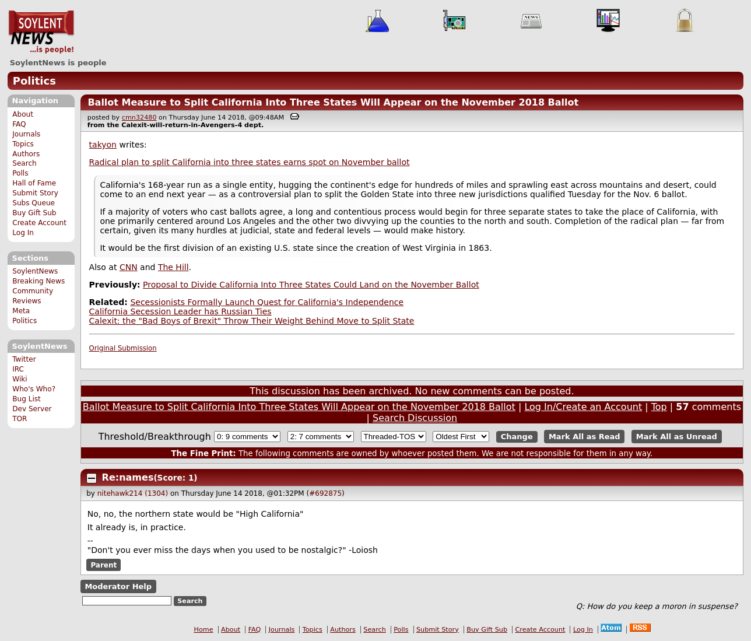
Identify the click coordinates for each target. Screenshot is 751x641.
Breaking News (38, 281)
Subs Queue (33, 203)
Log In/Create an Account (583, 406)
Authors (26, 154)
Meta (21, 311)
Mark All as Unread (676, 436)
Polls (20, 173)
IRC (18, 369)
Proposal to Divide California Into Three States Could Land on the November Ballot (311, 284)
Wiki (19, 379)
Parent (103, 565)
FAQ (19, 124)
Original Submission (123, 348)
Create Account (39, 223)
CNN (129, 267)
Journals (26, 134)
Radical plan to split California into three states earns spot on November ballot (249, 162)
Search (24, 163)
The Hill (173, 267)
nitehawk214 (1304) (132, 493)
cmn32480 (139, 117)
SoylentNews (41, 32)
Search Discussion (415, 417)
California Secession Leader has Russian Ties (180, 311)
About (22, 114)
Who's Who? (33, 389)
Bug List (26, 399)
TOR (19, 419)
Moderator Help (118, 586)
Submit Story (35, 193)
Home (203, 629)
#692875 (325, 493)
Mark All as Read (584, 436)
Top (659, 406)
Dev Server (31, 409)
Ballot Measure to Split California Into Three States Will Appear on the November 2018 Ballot (332, 102)
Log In (23, 233)
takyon (103, 144)
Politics (34, 81)
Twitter (24, 359)
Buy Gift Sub (34, 213)
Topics (23, 144)
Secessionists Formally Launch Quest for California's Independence (266, 302)
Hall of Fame (34, 183)
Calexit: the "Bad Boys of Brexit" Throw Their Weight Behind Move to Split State (252, 320)
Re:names (128, 477)
